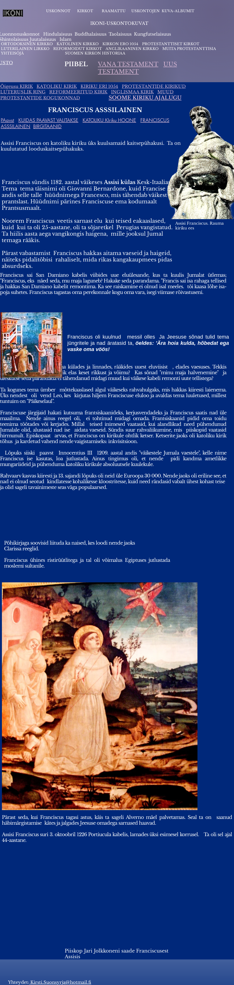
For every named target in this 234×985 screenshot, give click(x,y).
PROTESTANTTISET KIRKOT (170, 44)
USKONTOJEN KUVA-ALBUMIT (162, 11)
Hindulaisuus (57, 34)
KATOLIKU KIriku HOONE (109, 120)
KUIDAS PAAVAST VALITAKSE (48, 120)
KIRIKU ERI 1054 (99, 86)
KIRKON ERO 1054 (120, 44)
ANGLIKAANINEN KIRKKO (132, 48)
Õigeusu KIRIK (16, 86)
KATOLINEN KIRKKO (78, 44)
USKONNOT (58, 11)
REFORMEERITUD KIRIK (78, 92)
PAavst (7, 120)
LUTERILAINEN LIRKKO (25, 48)
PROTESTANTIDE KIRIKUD (154, 86)
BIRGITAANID (47, 126)
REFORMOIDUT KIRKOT (77, 48)
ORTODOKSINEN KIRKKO (27, 44)
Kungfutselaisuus (152, 34)
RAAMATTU (114, 11)
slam (66, 39)
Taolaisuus (120, 34)
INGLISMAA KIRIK (132, 92)
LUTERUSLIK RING (23, 92)
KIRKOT (85, 11)
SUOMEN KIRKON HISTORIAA (95, 53)
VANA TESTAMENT (128, 64)
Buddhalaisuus (90, 34)
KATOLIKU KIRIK (57, 86)
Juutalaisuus (43, 39)
